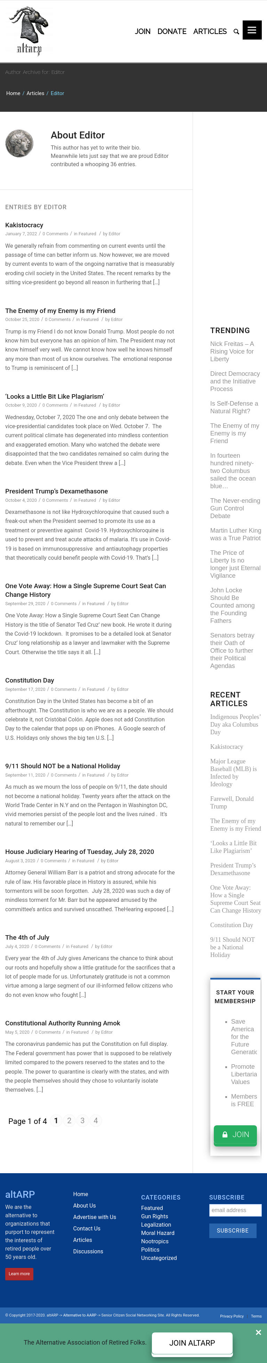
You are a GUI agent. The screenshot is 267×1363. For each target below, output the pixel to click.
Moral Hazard (158, 1233)
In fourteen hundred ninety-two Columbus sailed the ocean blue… (233, 471)
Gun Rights (154, 1216)
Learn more (19, 1273)
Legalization (156, 1224)
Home (13, 93)
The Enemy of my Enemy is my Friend (60, 311)
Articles (35, 93)
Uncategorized (159, 1258)
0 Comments (55, 233)
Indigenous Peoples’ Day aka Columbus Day (235, 724)
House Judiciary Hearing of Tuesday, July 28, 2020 (79, 852)
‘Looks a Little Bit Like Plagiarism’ (54, 396)
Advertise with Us (94, 1217)
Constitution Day (29, 680)
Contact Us (87, 1228)
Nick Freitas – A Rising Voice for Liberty (232, 351)
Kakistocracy (24, 225)
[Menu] (252, 30)
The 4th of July (27, 937)
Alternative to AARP (80, 1315)
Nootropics (155, 1241)
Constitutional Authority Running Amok (62, 1023)
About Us (84, 1205)
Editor (114, 233)
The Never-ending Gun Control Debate (235, 508)
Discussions (88, 1251)
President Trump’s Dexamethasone (56, 491)
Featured (87, 233)
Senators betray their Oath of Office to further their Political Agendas (232, 650)
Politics (150, 1249)
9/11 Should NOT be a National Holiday (62, 766)
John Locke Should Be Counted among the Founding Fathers (232, 605)
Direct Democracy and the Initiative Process (235, 381)
